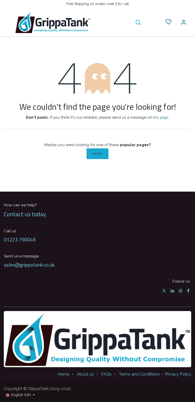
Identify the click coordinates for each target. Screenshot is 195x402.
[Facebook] (188, 291)
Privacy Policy (178, 374)
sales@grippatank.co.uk (29, 265)
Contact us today (25, 214)
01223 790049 (20, 239)
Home (97, 154)
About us (85, 374)
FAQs (106, 374)
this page (160, 117)
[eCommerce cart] (153, 22)
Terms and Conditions (139, 374)
